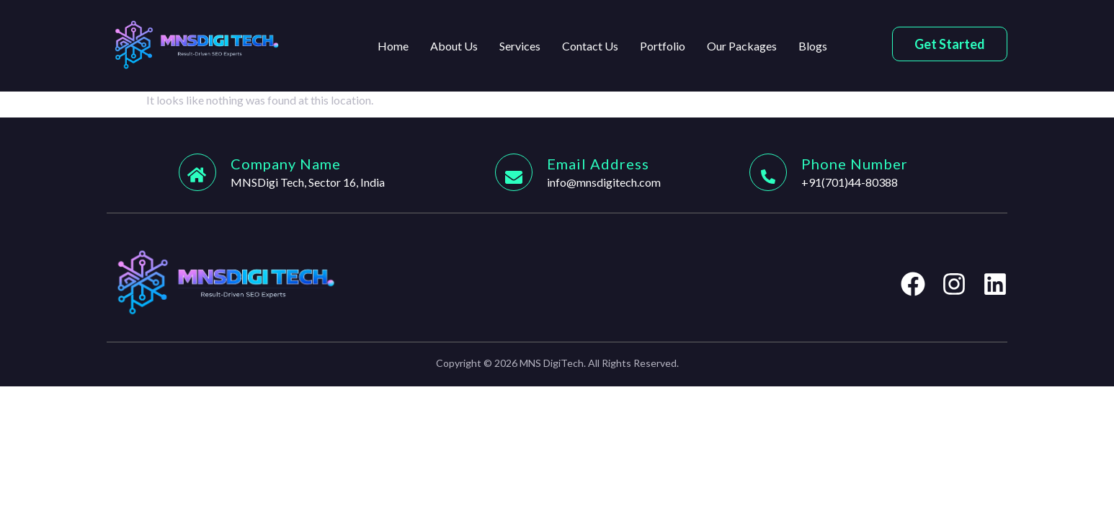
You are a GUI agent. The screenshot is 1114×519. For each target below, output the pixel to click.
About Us (454, 46)
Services (519, 46)
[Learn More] (337, 172)
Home (393, 46)
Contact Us (590, 46)
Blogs (812, 46)
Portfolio (662, 46)
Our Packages (742, 46)
